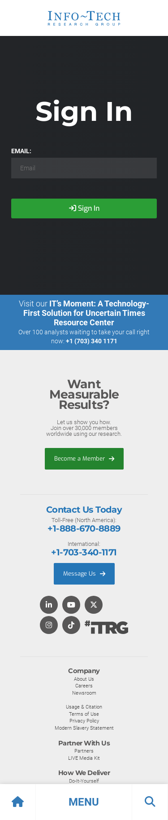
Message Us (84, 573)
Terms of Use (84, 714)
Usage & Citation (84, 707)
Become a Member (84, 458)
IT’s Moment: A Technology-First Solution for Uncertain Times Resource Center (86, 313)
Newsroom (84, 693)
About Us (84, 679)
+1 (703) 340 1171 (91, 341)
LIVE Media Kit (84, 758)
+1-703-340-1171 (83, 552)
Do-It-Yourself (84, 781)
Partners (84, 751)
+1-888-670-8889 (83, 528)
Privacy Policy (84, 721)
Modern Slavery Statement (84, 728)
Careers (84, 686)
